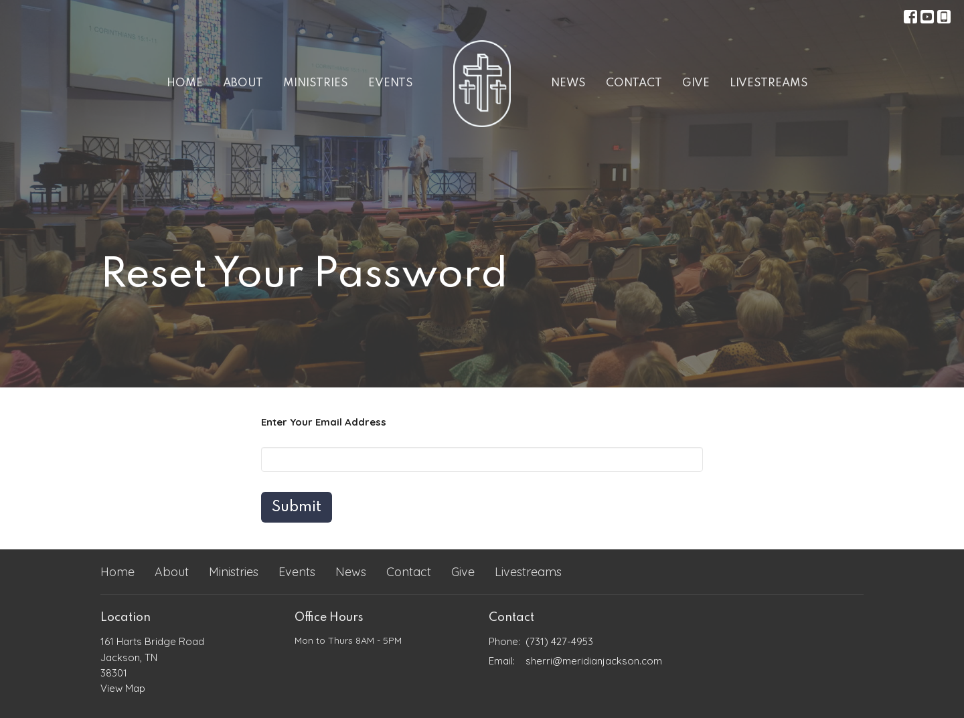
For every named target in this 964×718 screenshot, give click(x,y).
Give (696, 83)
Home (185, 83)
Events (390, 83)
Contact (634, 83)
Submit (296, 507)
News (568, 83)
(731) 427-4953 (559, 641)
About (243, 83)
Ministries (315, 83)
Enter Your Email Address (323, 422)
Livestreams (769, 83)
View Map (122, 688)
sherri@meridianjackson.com (594, 660)
